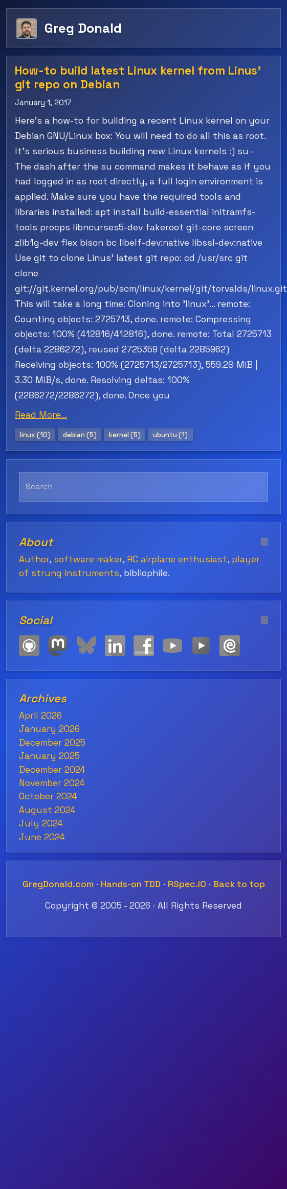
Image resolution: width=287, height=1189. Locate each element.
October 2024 (48, 796)
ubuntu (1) (170, 435)
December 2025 (52, 742)
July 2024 (41, 823)
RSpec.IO (187, 884)
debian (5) (80, 435)
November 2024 (52, 783)
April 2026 (40, 715)
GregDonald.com (58, 884)
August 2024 (47, 810)
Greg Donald (83, 27)
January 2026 (49, 728)
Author (34, 559)
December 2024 (52, 769)
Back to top (239, 884)
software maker (88, 559)
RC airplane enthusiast (177, 559)
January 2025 (49, 756)
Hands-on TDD (131, 884)
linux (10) (35, 435)
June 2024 (42, 837)
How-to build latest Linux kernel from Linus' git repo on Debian (138, 77)
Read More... (41, 414)
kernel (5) (125, 435)
